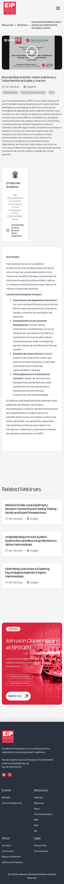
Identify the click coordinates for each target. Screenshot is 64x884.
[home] (12, 8)
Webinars (22, 25)
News (36, 808)
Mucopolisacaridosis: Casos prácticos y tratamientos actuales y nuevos (46, 25)
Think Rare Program (43, 814)
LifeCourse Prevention (12, 862)
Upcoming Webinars (12, 803)
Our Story (6, 845)
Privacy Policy (40, 845)
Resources (7, 25)
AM (35, 831)
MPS (36, 820)
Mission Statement (11, 856)
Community (8, 851)
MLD (36, 825)
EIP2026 (6, 797)
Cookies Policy (41, 851)
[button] (58, 8)
